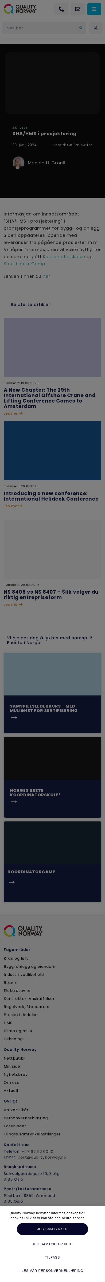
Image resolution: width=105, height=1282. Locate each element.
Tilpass (52, 1257)
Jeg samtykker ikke (52, 1244)
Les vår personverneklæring (52, 1271)
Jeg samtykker (52, 1229)
